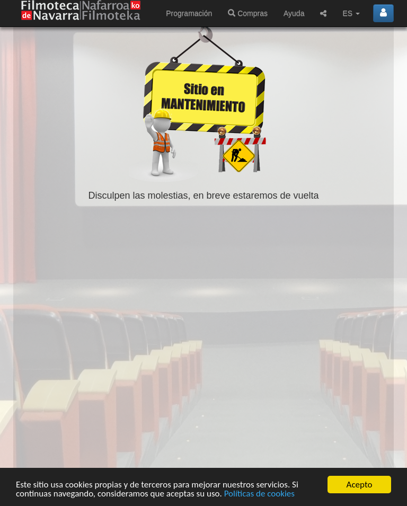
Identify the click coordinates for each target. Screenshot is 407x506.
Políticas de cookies (259, 493)
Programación (189, 13)
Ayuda (294, 13)
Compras (248, 13)
